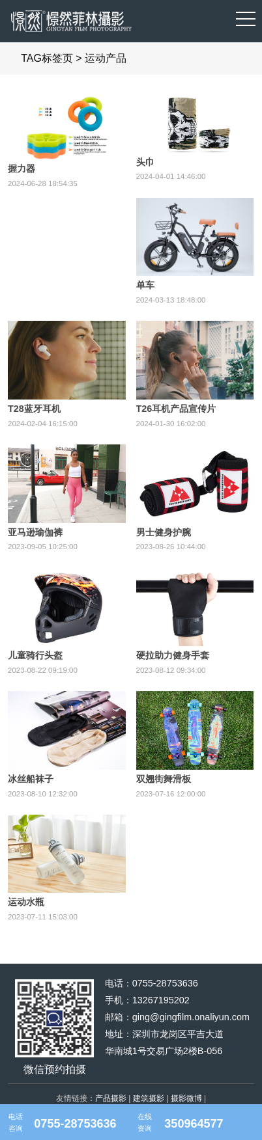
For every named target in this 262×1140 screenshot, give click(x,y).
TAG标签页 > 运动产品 (73, 58)
